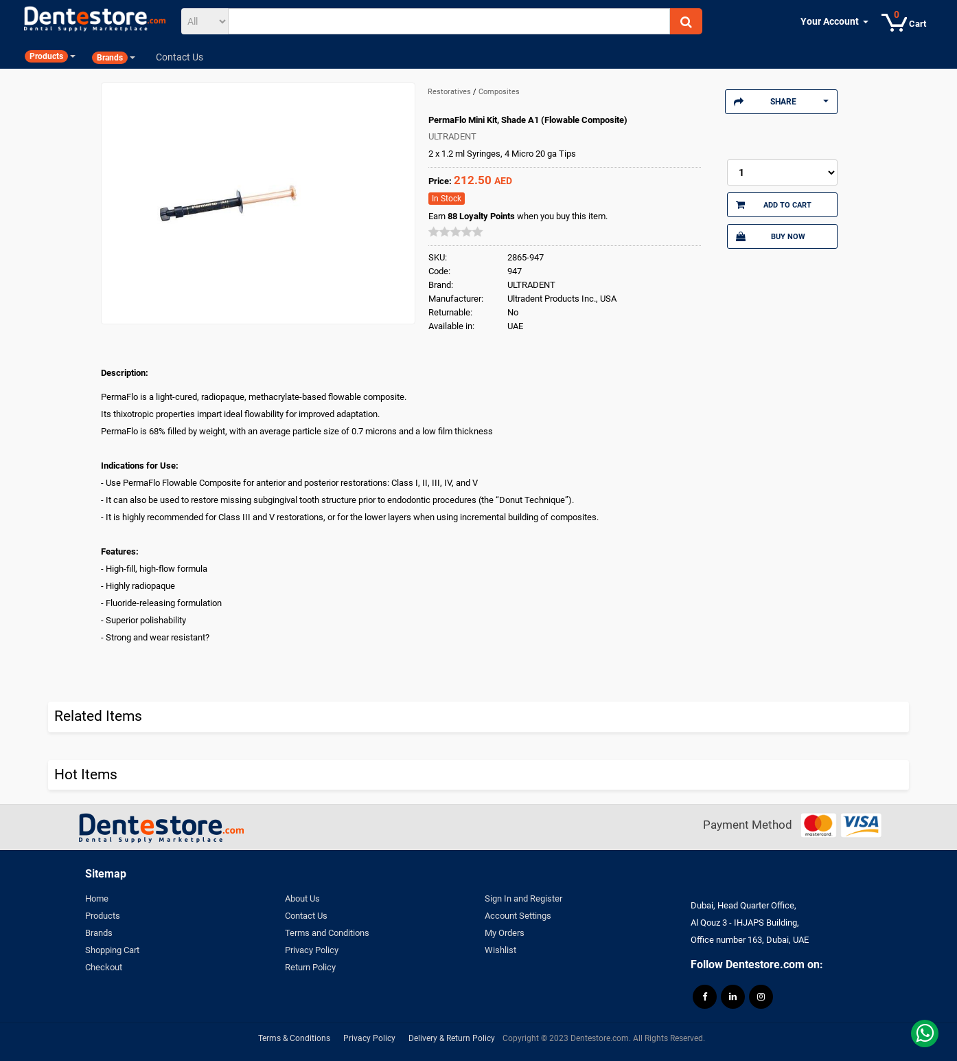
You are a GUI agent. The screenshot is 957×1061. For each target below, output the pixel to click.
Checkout (103, 967)
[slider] (455, 231)
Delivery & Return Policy (451, 1038)
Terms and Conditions (327, 933)
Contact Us (306, 916)
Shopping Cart (112, 950)
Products (102, 916)
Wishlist (500, 950)
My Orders (504, 933)
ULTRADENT (452, 136)
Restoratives (450, 91)
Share (781, 102)
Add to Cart (773, 205)
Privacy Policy (311, 950)
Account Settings (518, 916)
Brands (99, 933)
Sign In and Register (523, 898)
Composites (499, 91)
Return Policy (310, 967)
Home (96, 898)
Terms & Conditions (294, 1038)
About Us (302, 898)
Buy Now (770, 236)
